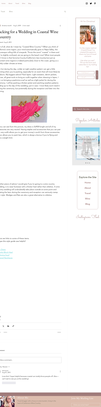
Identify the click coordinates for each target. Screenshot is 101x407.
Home (88, 182)
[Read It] (87, 152)
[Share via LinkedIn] (8, 326)
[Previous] (74, 144)
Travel (3, 11)
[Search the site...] (87, 109)
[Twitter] (91, 3)
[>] (97, 74)
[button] (65, 11)
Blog (87, 204)
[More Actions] (60, 371)
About (88, 188)
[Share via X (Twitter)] (3, 326)
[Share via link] (13, 326)
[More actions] (60, 25)
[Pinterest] (95, 3)
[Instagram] (86, 3)
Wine (11, 11)
